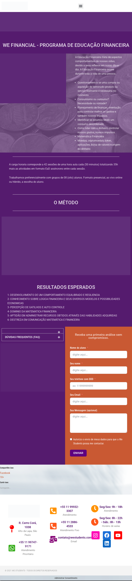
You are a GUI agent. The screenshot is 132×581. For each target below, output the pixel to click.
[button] (80, 6)
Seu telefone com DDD (81, 379)
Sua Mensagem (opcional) (83, 410)
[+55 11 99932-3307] (54, 516)
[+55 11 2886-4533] (54, 532)
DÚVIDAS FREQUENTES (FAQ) (22, 337)
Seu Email (75, 395)
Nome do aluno (78, 348)
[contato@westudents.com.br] (54, 545)
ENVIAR (78, 453)
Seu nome (75, 363)
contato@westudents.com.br (77, 543)
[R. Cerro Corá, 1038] (12, 534)
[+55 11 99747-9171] (12, 554)
